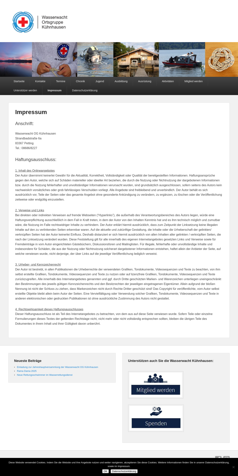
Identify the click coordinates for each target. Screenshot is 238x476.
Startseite (19, 81)
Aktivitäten (168, 81)
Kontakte (40, 81)
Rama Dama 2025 (27, 371)
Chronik (80, 81)
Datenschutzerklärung (84, 90)
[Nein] (233, 467)
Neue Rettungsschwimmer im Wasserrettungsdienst (45, 374)
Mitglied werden (193, 81)
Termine (60, 81)
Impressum (55, 90)
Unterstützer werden (25, 90)
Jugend (99, 81)
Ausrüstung (144, 81)
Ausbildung (121, 81)
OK (105, 471)
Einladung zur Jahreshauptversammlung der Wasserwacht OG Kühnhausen (57, 367)
